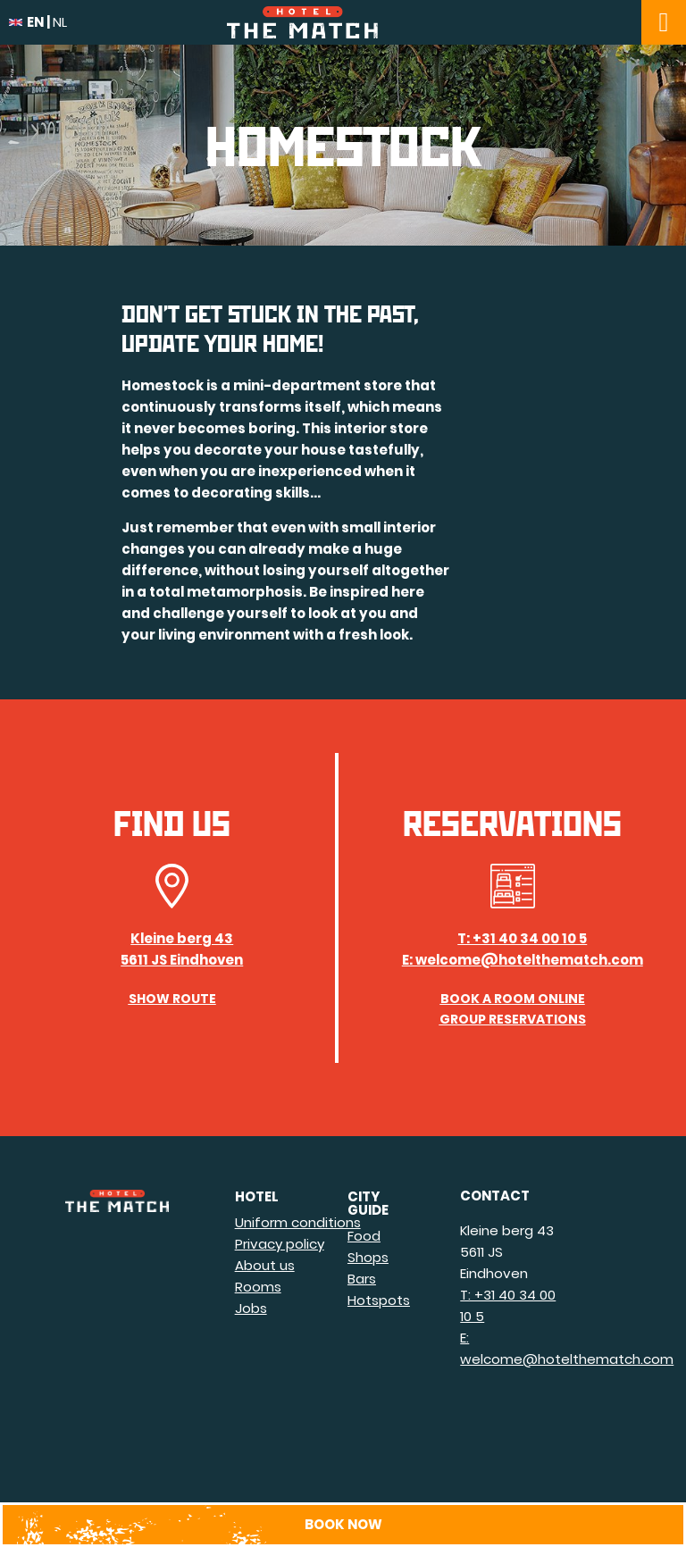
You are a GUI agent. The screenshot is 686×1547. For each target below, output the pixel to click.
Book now (343, 1524)
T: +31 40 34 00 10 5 (522, 938)
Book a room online (512, 999)
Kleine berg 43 (181, 938)
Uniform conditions (298, 1222)
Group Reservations (512, 1019)
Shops (368, 1257)
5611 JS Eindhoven (182, 959)
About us (265, 1265)
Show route (172, 999)
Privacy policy (279, 1243)
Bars (361, 1278)
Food (364, 1235)
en (26, 22)
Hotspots (378, 1300)
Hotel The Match (343, 22)
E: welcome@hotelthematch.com (522, 959)
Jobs (251, 1308)
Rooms (258, 1286)
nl (60, 22)
